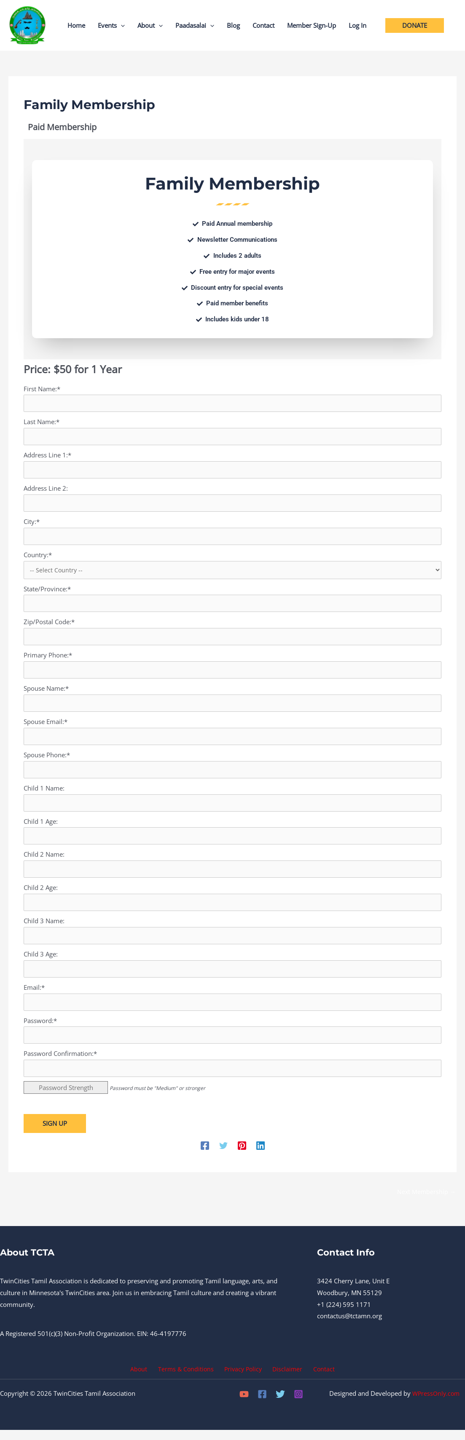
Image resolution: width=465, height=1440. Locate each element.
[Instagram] (298, 1404)
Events (111, 25)
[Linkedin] (260, 1154)
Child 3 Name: (44, 927)
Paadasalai (194, 25)
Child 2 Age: (41, 894)
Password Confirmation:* (60, 1062)
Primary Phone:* (48, 658)
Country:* (38, 557)
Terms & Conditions (188, 1378)
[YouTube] (244, 1404)
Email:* (34, 995)
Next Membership (426, 1201)
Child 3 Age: (41, 961)
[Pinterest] (242, 1154)
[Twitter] (223, 1154)
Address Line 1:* (47, 456)
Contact (263, 25)
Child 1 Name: (44, 793)
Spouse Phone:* (47, 759)
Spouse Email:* (45, 725)
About (150, 25)
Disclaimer (285, 1378)
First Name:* (42, 389)
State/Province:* (47, 591)
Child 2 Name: (44, 860)
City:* (32, 523)
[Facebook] (205, 1154)
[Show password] (428, 1043)
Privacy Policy (243, 1378)
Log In (357, 25)
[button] (121, 25)
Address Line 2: (46, 489)
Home (76, 25)
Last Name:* (41, 422)
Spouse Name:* (46, 692)
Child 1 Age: (41, 827)
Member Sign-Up (311, 25)
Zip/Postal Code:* (49, 624)
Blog (233, 25)
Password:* (40, 1028)
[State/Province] (232, 606)
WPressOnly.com (435, 1403)
